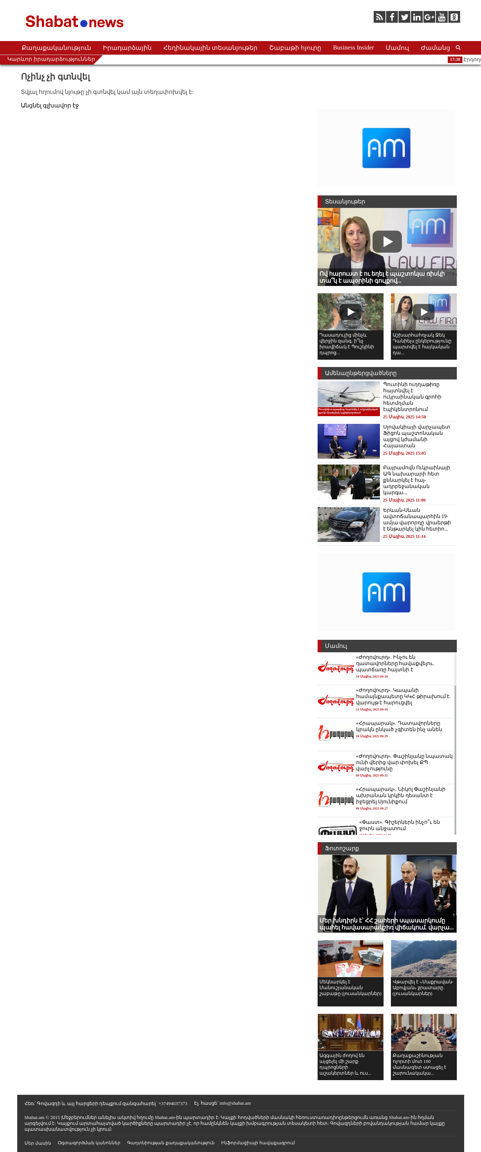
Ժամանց (435, 47)
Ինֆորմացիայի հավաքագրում (258, 1142)
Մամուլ (397, 47)
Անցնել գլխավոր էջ (50, 105)
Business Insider (353, 47)
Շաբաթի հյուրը (295, 47)
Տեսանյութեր (345, 201)
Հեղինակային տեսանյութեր (210, 47)
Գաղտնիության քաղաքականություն (171, 1142)
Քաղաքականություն (56, 47)
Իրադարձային (127, 47)
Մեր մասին (38, 1143)
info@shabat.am (235, 1103)
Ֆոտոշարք (342, 848)
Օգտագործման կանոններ (89, 1142)
